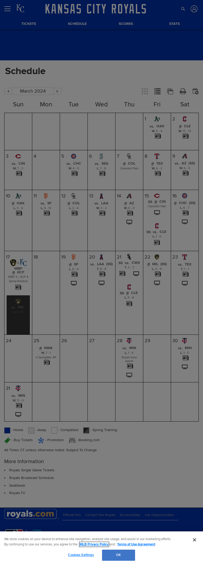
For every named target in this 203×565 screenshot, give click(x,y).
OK (118, 555)
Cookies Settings (81, 555)
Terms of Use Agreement (136, 544)
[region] (101, 548)
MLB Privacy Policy (94, 544)
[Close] (194, 540)
